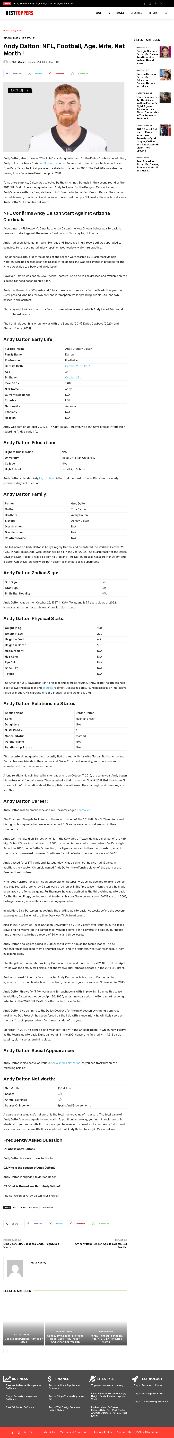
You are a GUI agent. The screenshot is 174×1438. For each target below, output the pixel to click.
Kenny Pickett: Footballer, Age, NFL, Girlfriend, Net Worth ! (107, 1338)
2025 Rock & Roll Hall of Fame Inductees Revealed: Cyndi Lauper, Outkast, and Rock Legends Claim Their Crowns (147, 140)
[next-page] (11, 1351)
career (23, 1207)
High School (47, 478)
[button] (166, 13)
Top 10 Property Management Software (22, 1397)
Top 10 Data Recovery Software (151, 1402)
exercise (47, 687)
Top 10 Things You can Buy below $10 (66, 1397)
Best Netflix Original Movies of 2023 (24, 1340)
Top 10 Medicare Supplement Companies (64, 1387)
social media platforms (65, 1063)
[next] (96, 3)
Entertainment (23, 1335)
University (50, 163)
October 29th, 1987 (77, 366)
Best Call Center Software (20, 1407)
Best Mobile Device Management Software (23, 1387)
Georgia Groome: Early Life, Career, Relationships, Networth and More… (147, 57)
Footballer (83, 810)
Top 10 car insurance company (107, 1385)
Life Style (27, 38)
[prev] (90, 3)
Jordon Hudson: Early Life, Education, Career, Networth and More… (147, 80)
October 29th (73, 377)
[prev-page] (5, 1351)
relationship (47, 1207)
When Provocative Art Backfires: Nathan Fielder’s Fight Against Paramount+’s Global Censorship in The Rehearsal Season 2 (147, 108)
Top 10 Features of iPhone (148, 1385)
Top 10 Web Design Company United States (64, 1409)
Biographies (17, 30)
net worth (33, 1207)
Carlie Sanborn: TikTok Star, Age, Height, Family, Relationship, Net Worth (108, 1396)
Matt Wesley (19, 62)
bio (14, 1207)
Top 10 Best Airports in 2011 (148, 1394)
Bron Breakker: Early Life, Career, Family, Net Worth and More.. (147, 166)
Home (6, 30)
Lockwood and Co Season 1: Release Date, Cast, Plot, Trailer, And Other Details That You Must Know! (109, 1412)
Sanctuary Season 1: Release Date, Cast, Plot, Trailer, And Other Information (65, 1338)
